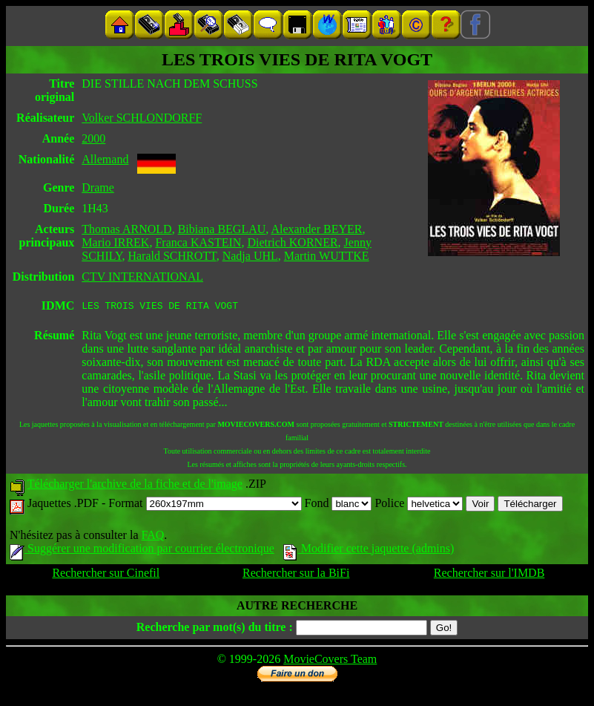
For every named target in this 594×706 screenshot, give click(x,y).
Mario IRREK (115, 242)
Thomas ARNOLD (126, 229)
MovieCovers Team (330, 661)
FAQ (152, 537)
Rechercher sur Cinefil (105, 575)
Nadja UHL (250, 255)
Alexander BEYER (316, 229)
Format (204, 505)
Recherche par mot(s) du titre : (214, 629)
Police (418, 505)
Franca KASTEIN (198, 242)
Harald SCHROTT (172, 255)
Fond (338, 505)
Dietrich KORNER (292, 242)
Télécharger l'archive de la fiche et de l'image (134, 486)
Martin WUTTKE (326, 255)
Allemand (105, 159)
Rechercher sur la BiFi (295, 575)
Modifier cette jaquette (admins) (369, 550)
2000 (93, 138)
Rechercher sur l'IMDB (489, 575)
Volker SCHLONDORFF (142, 117)
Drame (98, 187)
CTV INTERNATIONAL (142, 276)
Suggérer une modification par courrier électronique (142, 550)
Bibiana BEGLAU (222, 229)
